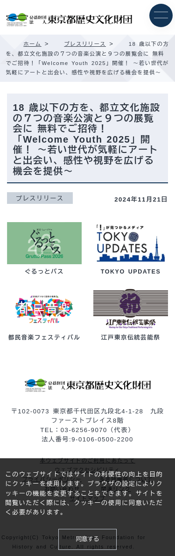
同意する (87, 539)
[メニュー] (161, 15)
